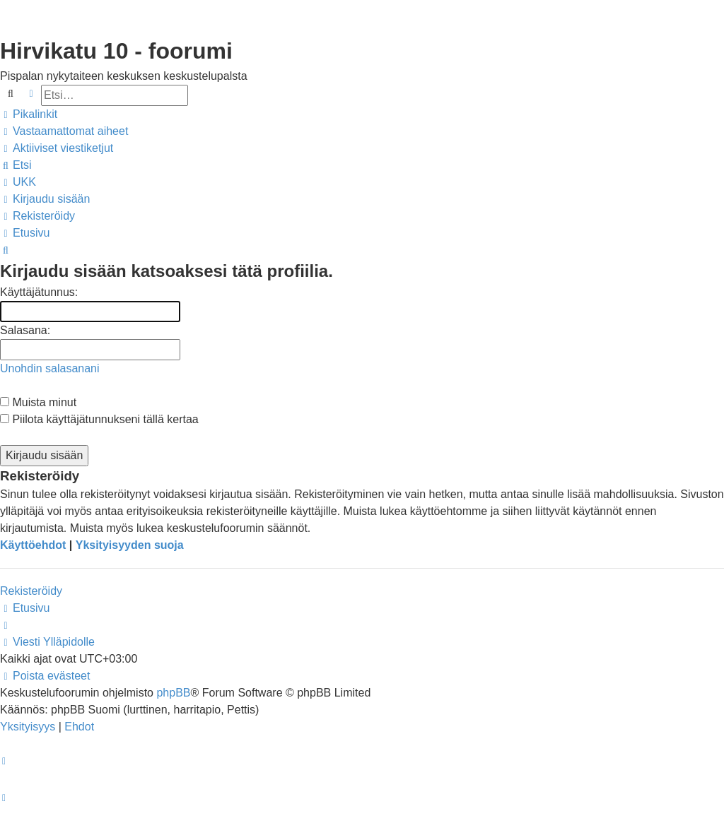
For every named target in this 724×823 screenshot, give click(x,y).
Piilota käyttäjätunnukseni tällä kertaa (99, 419)
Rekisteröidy (31, 591)
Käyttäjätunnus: (39, 292)
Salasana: (25, 330)
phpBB (173, 693)
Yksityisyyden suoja (130, 545)
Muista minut (38, 402)
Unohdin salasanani (50, 368)
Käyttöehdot (33, 545)
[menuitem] (64, 131)
